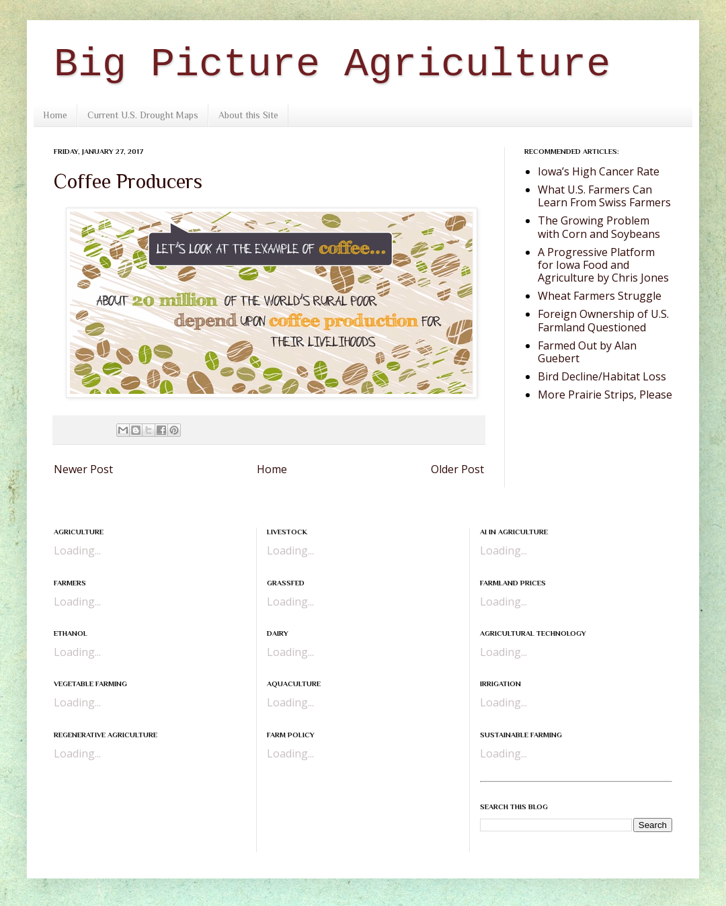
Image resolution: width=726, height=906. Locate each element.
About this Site (248, 115)
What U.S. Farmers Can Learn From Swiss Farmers (604, 196)
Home (55, 115)
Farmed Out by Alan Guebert (587, 352)
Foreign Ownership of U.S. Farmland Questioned (603, 320)
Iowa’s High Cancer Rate (598, 171)
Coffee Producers (128, 181)
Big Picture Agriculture (332, 64)
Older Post (457, 469)
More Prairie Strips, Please (605, 394)
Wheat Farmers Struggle (599, 295)
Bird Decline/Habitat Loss (602, 376)
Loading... (77, 550)
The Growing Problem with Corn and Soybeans (599, 227)
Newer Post (83, 469)
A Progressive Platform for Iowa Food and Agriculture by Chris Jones (603, 265)
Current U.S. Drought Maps (142, 115)
